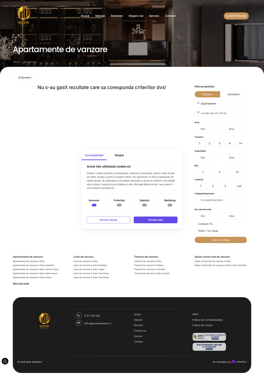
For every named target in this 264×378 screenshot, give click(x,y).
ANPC (195, 314)
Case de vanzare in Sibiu (85, 261)
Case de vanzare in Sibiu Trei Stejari (91, 277)
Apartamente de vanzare (28, 256)
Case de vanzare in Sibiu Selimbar (90, 265)
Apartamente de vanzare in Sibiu (29, 261)
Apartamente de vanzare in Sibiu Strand (32, 277)
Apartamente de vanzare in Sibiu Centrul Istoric (36, 269)
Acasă (85, 16)
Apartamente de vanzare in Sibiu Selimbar (33, 265)
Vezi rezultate (220, 240)
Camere (199, 137)
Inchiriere (233, 94)
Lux (239, 186)
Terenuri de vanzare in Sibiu (147, 261)
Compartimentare (204, 193)
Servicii (154, 16)
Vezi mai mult (21, 283)
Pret (197, 122)
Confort (199, 179)
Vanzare (207, 94)
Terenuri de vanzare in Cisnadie (149, 269)
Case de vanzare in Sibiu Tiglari (89, 269)
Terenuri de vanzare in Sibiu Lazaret (151, 273)
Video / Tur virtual (208, 230)
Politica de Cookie (202, 325)
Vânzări (100, 16)
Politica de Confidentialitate (207, 319)
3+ (237, 172)
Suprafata (200, 151)
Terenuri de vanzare (146, 256)
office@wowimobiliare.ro (97, 323)
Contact (170, 16)
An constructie (203, 209)
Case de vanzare (83, 256)
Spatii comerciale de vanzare (212, 256)
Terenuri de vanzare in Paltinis (149, 265)
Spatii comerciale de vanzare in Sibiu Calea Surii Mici (220, 265)
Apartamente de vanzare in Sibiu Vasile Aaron (35, 273)
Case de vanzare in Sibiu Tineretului (91, 273)
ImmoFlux (239, 361)
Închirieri (117, 16)
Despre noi (136, 16)
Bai (196, 165)
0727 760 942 (92, 315)
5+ (241, 143)
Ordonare (24, 77)
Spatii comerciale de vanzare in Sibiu (213, 261)
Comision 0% (205, 223)
